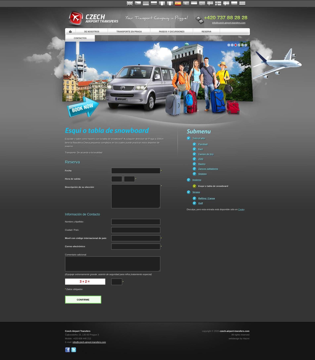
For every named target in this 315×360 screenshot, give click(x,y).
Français (162, 3)
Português (186, 3)
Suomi (218, 3)
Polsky (234, 3)
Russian (154, 3)
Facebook (67, 349)
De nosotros (91, 32)
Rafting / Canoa (206, 198)
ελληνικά (242, 3)
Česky (138, 3)
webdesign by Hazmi (239, 338)
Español (178, 3)
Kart (200, 149)
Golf (200, 203)
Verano (196, 192)
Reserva (206, 32)
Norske (202, 3)
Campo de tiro (206, 154)
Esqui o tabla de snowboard (213, 186)
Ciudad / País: (72, 230)
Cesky (241, 209)
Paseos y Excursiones (171, 32)
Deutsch (146, 3)
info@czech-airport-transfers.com (228, 23)
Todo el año (199, 138)
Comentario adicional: (76, 254)
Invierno (197, 180)
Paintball (203, 144)
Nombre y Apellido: (74, 222)
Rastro (202, 164)
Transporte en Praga (129, 32)
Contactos (80, 38)
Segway (202, 174)
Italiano (170, 3)
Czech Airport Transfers (92, 18)
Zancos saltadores (208, 169)
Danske (226, 3)
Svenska (210, 3)
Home (70, 31)
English (130, 3)
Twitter (73, 349)
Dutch (194, 3)
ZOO (200, 159)
